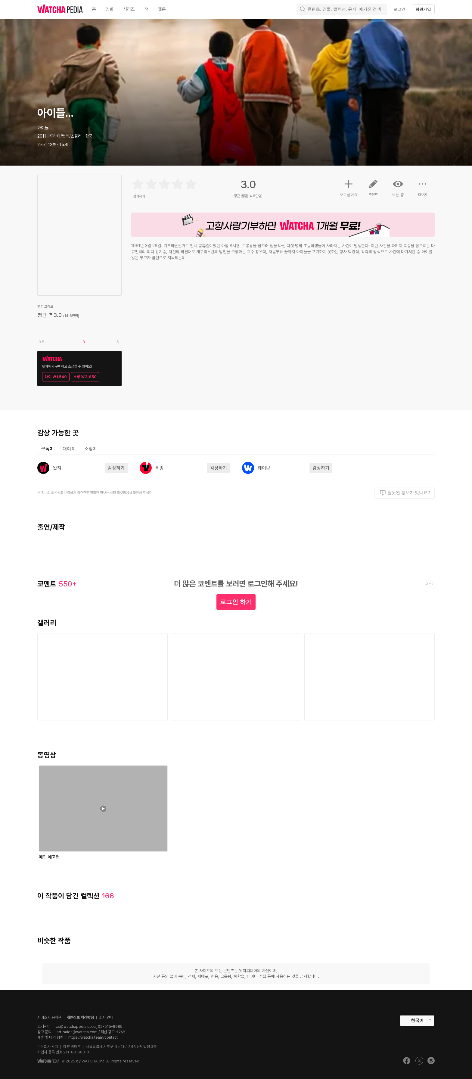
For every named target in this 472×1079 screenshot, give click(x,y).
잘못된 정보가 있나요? (404, 493)
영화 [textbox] (109, 9)
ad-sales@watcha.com (77, 1032)
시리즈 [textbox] (129, 9)
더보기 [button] (423, 190)
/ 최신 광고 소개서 (112, 1032)
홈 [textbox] (94, 9)
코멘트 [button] (373, 190)
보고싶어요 (349, 187)
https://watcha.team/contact (93, 1037)
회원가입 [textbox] (423, 9)
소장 (90, 448)
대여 (68, 448)
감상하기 (116, 468)
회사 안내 (106, 1017)
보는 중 (398, 188)
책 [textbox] (146, 9)
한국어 (417, 1020)
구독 (46, 448)
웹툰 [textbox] (162, 9)
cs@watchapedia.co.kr (89, 1026)
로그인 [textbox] (399, 9)
